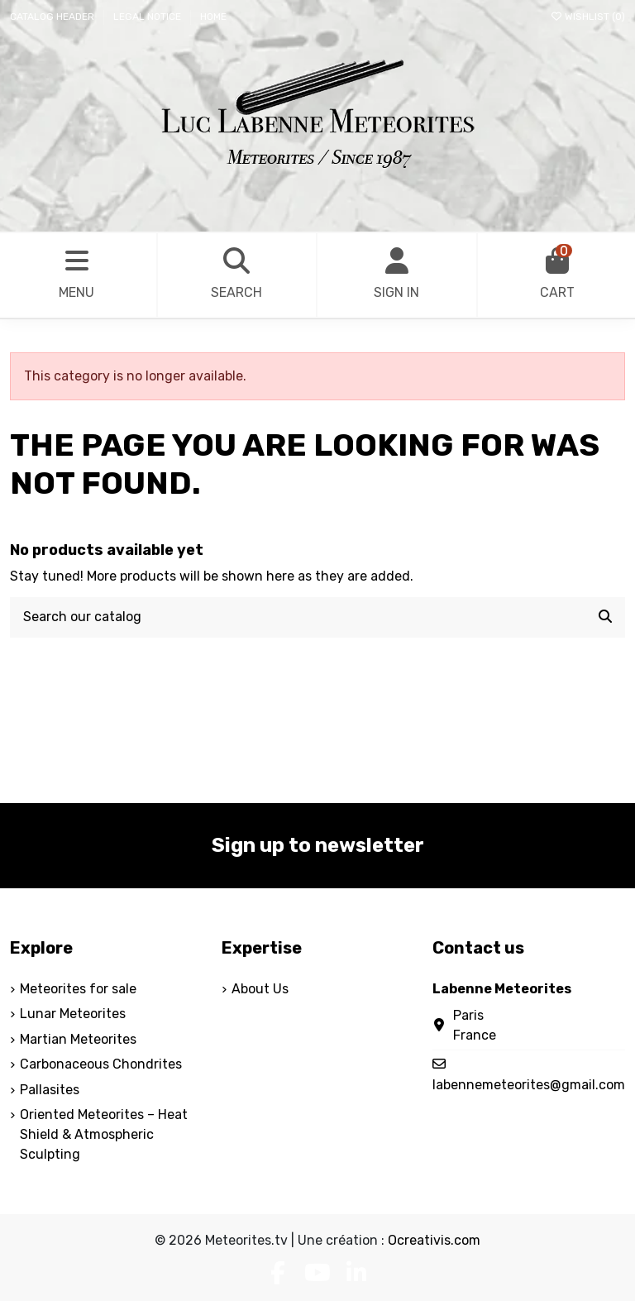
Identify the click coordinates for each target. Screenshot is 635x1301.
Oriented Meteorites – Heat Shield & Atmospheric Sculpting (104, 1134)
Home (213, 16)
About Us (260, 989)
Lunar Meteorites (73, 1013)
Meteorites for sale (78, 989)
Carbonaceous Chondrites (101, 1064)
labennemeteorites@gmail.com (528, 1085)
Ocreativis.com (434, 1240)
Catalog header (53, 16)
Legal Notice (148, 16)
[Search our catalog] (605, 618)
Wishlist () (587, 16)
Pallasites (49, 1090)
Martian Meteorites (78, 1039)
